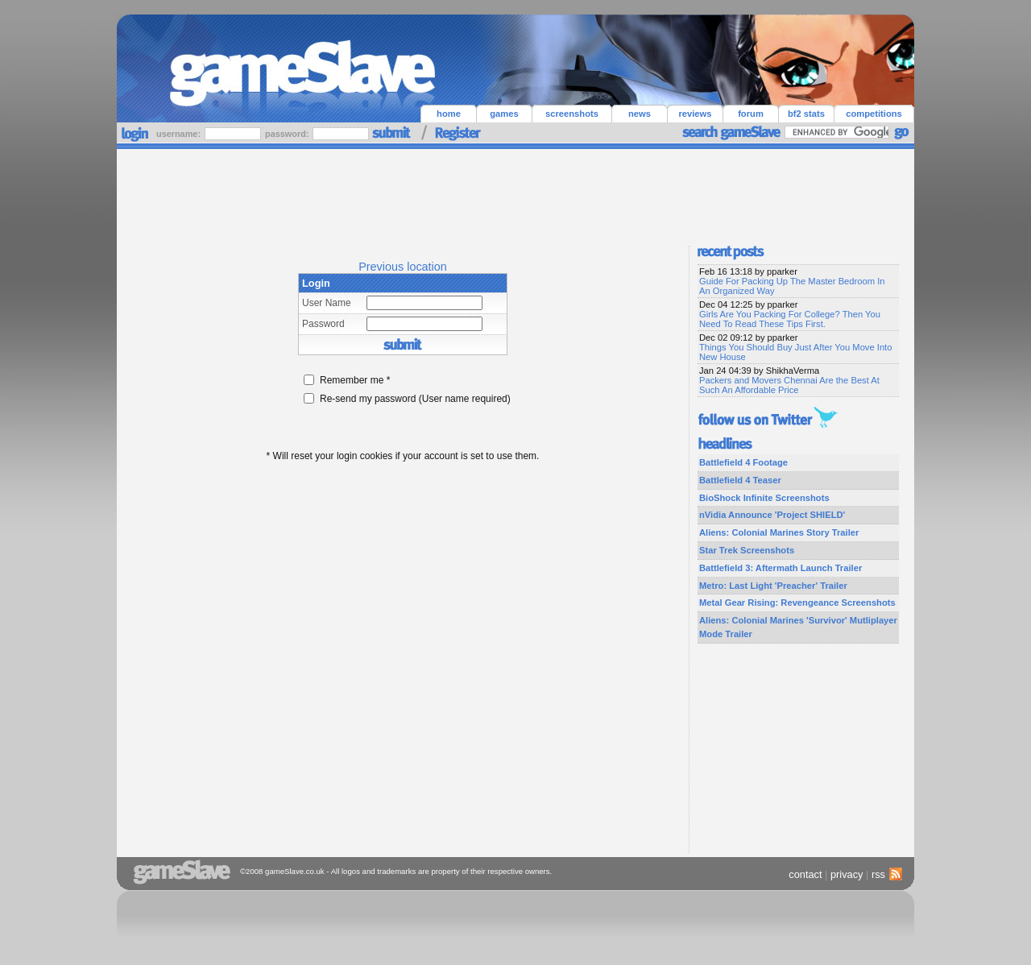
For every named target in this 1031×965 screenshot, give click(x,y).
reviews (694, 113)
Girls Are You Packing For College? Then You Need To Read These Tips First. (789, 319)
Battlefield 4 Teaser (740, 480)
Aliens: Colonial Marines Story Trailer (779, 532)
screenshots (571, 113)
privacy (846, 874)
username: (179, 134)
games (504, 113)
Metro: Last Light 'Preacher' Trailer (773, 585)
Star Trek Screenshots (746, 550)
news (639, 113)
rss (885, 874)
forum (751, 113)
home (449, 113)
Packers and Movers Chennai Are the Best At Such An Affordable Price (789, 385)
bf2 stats (806, 113)
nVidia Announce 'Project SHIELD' (772, 515)
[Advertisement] (515, 193)
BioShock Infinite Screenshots (764, 498)
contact (805, 874)
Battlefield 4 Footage (743, 462)
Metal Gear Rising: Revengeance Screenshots (797, 602)
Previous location (402, 266)
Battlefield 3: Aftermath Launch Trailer (780, 568)
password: (288, 134)
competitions (874, 113)
